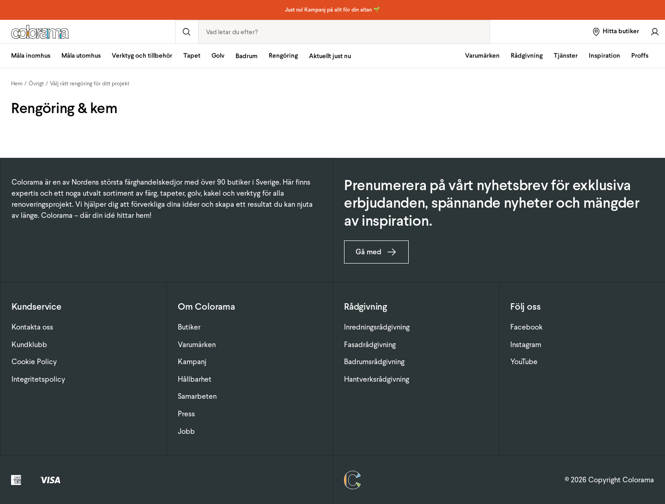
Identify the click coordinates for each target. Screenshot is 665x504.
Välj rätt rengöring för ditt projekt (89, 83)
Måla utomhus (81, 55)
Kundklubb (29, 344)
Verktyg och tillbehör (142, 55)
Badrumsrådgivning (374, 361)
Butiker (189, 327)
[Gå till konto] (655, 31)
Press (186, 414)
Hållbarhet (195, 379)
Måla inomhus (30, 55)
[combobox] (344, 31)
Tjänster (566, 55)
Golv (218, 55)
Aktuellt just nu (330, 56)
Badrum (247, 56)
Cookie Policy (34, 361)
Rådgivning (527, 55)
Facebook (526, 327)
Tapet (191, 55)
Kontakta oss (32, 327)
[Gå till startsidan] (87, 32)
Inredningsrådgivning (377, 327)
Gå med (376, 252)
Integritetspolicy (38, 379)
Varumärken (482, 55)
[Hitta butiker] (615, 31)
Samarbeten (197, 396)
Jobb (186, 431)
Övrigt (36, 83)
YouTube (524, 361)
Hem (17, 83)
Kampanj (192, 361)
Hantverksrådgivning (376, 379)
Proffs (639, 55)
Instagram (525, 344)
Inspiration (604, 55)
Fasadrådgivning (370, 344)
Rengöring (283, 55)
